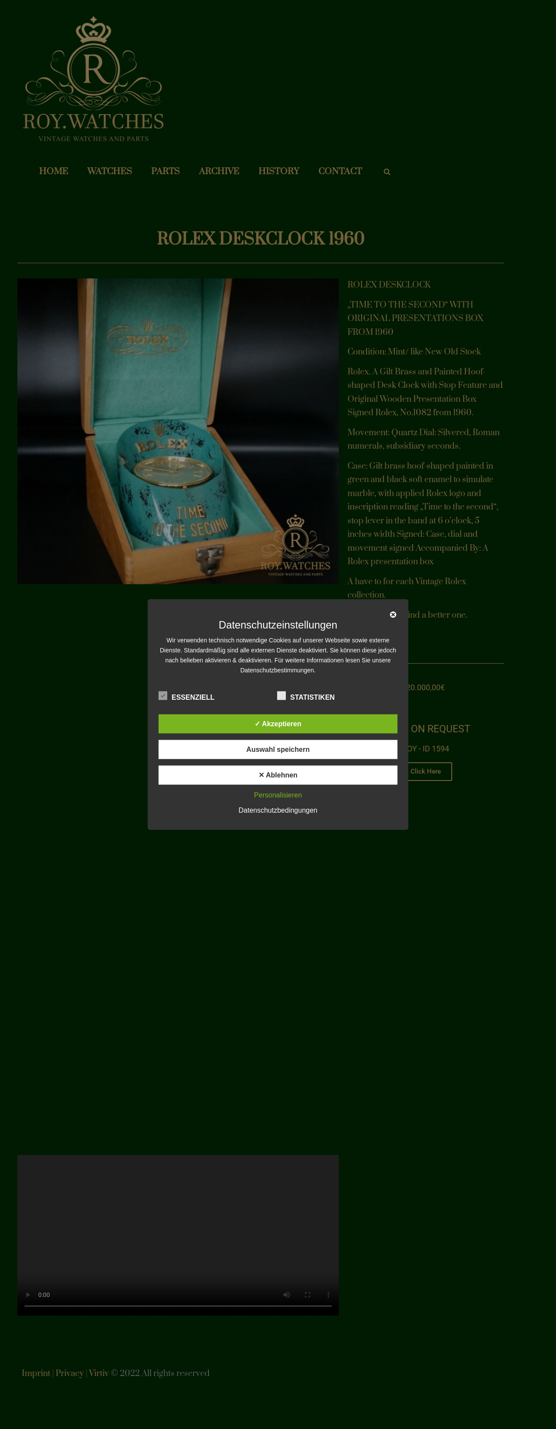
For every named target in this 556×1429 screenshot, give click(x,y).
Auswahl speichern (278, 749)
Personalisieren (278, 795)
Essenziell (187, 696)
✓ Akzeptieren (278, 724)
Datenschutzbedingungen (277, 810)
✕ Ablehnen (278, 775)
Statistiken (306, 696)
